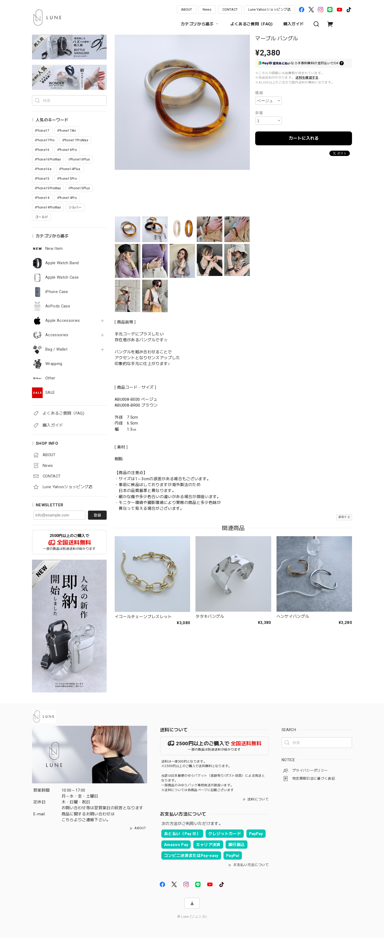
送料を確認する (306, 77)
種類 (259, 93)
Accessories (57, 335)
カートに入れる (304, 138)
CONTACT (230, 9)
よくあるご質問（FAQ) (251, 24)
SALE (50, 392)
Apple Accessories (62, 320)
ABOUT (186, 9)
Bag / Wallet (56, 349)
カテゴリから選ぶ (200, 24)
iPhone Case (56, 292)
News (207, 9)
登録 (97, 515)
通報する (344, 517)
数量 (259, 113)
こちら (68, 819)
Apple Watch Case (62, 277)
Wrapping (53, 364)
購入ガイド (293, 24)
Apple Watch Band (62, 263)
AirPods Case (57, 306)
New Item (54, 248)
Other (50, 378)
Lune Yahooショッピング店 (269, 9)
